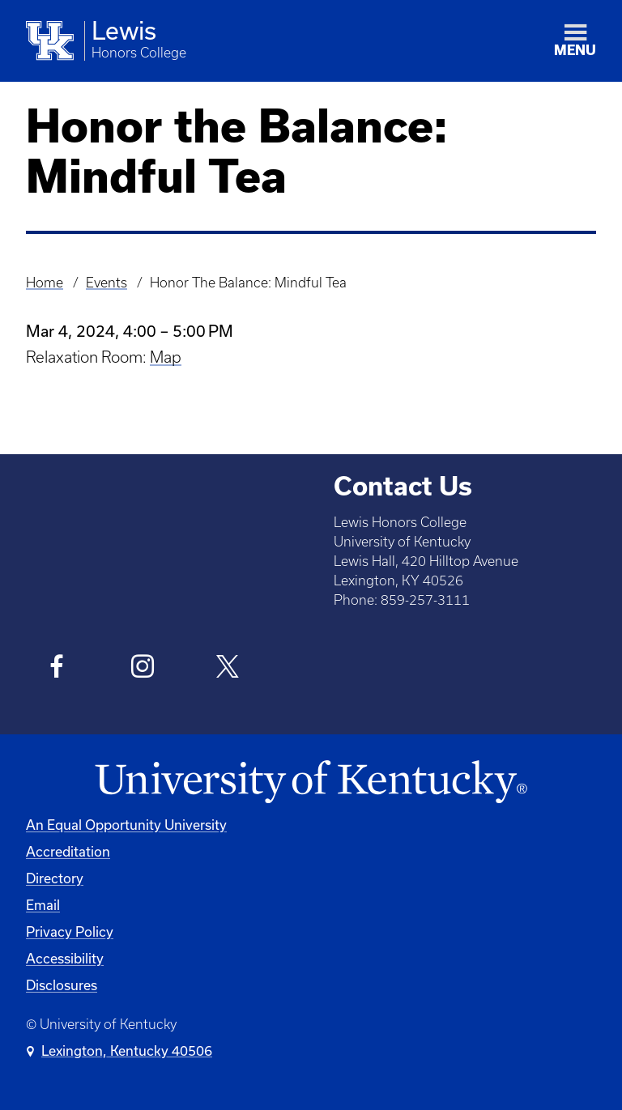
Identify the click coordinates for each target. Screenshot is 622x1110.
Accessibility (65, 958)
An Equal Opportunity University (126, 824)
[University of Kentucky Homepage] (311, 782)
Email (43, 904)
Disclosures (61, 985)
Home (44, 282)
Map (165, 357)
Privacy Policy (69, 931)
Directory (54, 878)
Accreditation (68, 851)
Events (106, 282)
